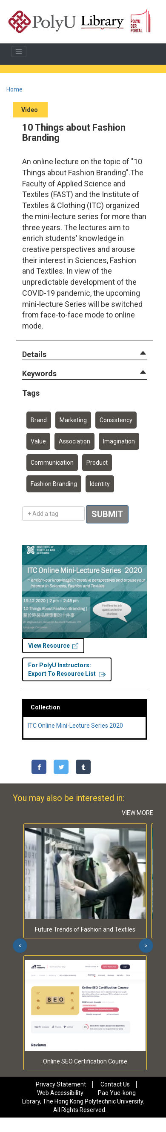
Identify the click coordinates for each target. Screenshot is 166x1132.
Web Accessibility (60, 1092)
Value (38, 441)
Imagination (119, 441)
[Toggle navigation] (18, 51)
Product (97, 462)
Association (74, 441)
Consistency (116, 420)
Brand (39, 420)
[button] (34, 355)
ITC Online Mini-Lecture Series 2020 (75, 725)
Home (14, 89)
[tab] (84, 354)
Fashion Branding (54, 483)
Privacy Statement (61, 1084)
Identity (100, 483)
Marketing (73, 420)
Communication (52, 462)
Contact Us (115, 1084)
